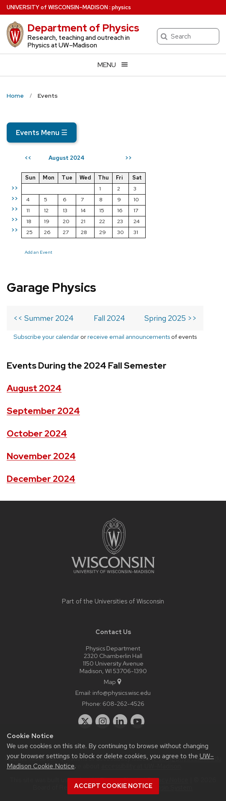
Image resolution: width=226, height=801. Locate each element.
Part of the (113, 601)
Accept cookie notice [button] (113, 786)
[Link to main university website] (113, 574)
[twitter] (85, 721)
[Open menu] (113, 65)
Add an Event (38, 252)
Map (113, 682)
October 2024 (37, 433)
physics (121, 7)
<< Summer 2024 (43, 318)
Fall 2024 (109, 318)
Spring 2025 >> (170, 318)
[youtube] (138, 721)
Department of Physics (83, 27)
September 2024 (43, 410)
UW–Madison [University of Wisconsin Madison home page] (57, 7)
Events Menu (41, 132)
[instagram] (102, 721)
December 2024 (41, 478)
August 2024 (34, 388)
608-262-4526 (123, 703)
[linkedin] (120, 721)
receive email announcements (128, 337)
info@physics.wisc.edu (121, 693)
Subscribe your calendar (46, 337)
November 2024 (41, 456)
